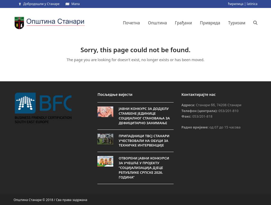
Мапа (75, 4)
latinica (252, 4)
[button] (255, 22)
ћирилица (235, 4)
